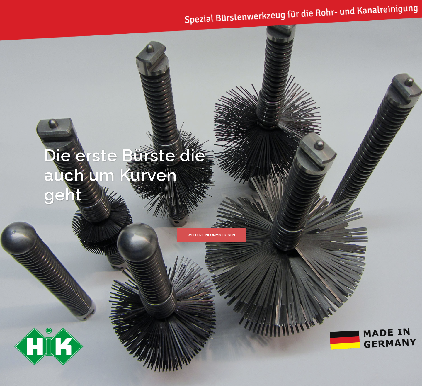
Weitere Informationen (211, 235)
